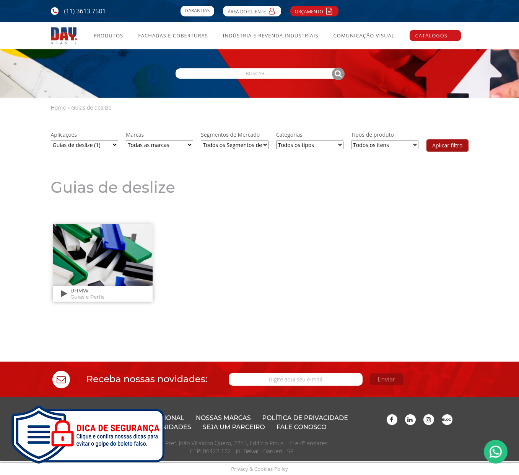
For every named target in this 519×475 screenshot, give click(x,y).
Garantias (197, 10)
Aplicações (64, 134)
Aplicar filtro (447, 145)
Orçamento (314, 10)
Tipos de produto (372, 134)
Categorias (289, 134)
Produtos (108, 35)
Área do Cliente (252, 10)
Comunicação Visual (363, 35)
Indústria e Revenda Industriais (271, 35)
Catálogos (431, 35)
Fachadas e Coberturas (173, 35)
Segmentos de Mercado (230, 134)
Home (58, 107)
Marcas (135, 134)
